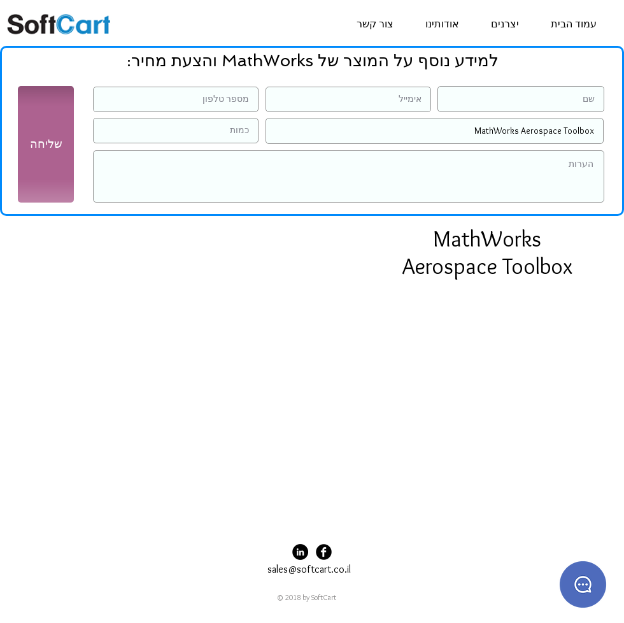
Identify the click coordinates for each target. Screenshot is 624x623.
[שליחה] (46, 144)
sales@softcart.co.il (309, 569)
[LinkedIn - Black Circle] (300, 552)
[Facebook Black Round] (324, 552)
